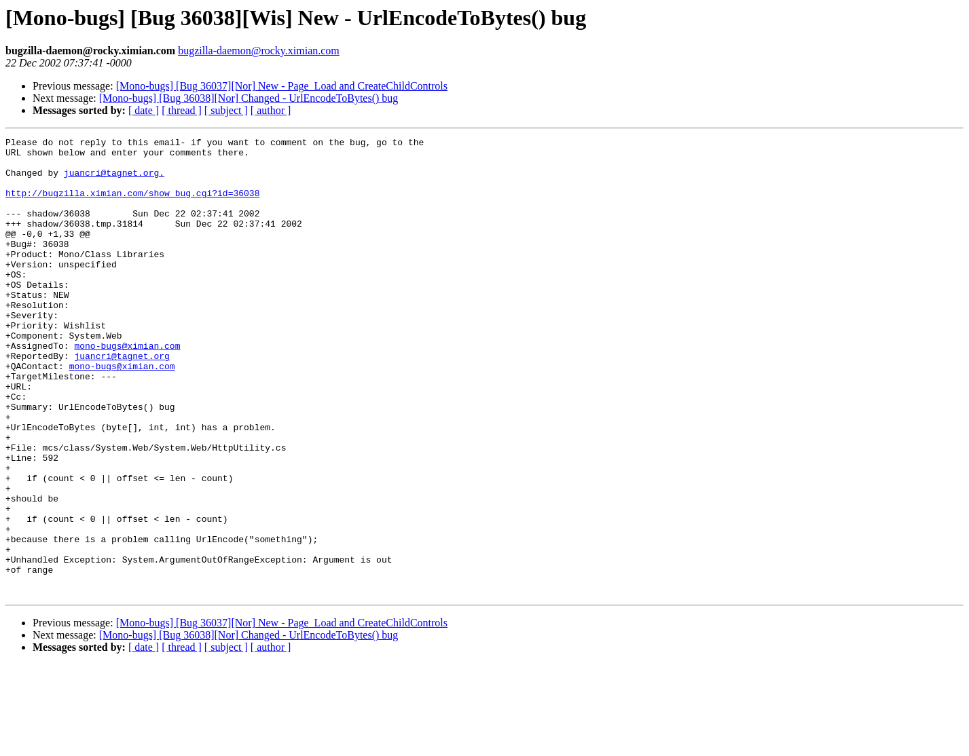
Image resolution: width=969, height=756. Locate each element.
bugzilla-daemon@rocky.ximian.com (259, 50)
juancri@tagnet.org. (114, 180)
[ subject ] (226, 110)
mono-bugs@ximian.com (127, 388)
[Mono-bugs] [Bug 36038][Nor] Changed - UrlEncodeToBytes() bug (249, 98)
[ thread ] (182, 110)
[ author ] (271, 110)
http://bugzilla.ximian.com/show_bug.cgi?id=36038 (132, 205)
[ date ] (143, 110)
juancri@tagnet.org (121, 400)
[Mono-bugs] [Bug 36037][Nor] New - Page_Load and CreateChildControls (281, 86)
